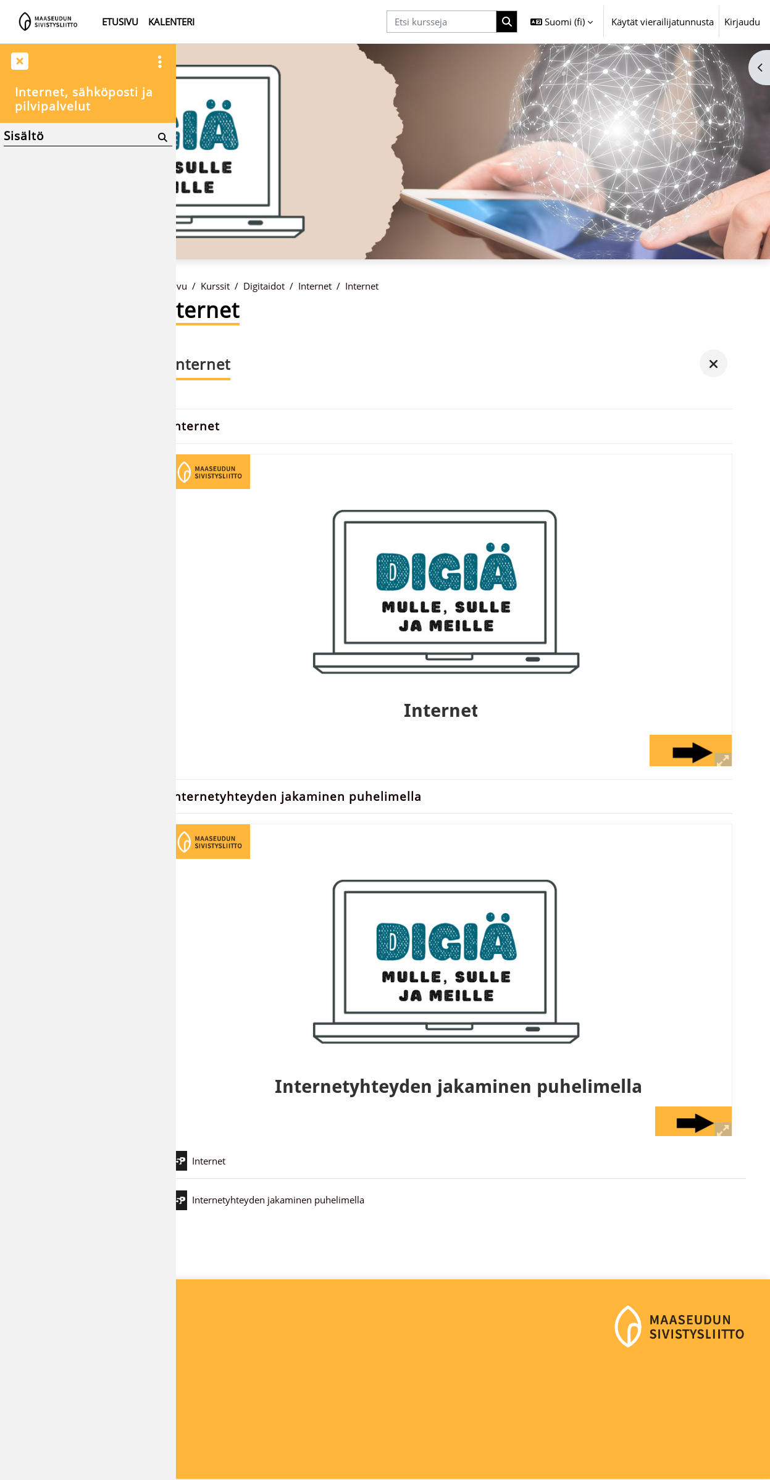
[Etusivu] (48, 21)
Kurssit (249, 286)
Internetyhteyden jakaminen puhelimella (331, 797)
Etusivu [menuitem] (120, 21)
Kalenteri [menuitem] (171, 21)
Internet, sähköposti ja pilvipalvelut (84, 99)
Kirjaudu (742, 21)
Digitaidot (298, 286)
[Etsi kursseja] (441, 21)
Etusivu (206, 286)
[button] (561, 21)
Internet (349, 286)
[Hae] (506, 21)
